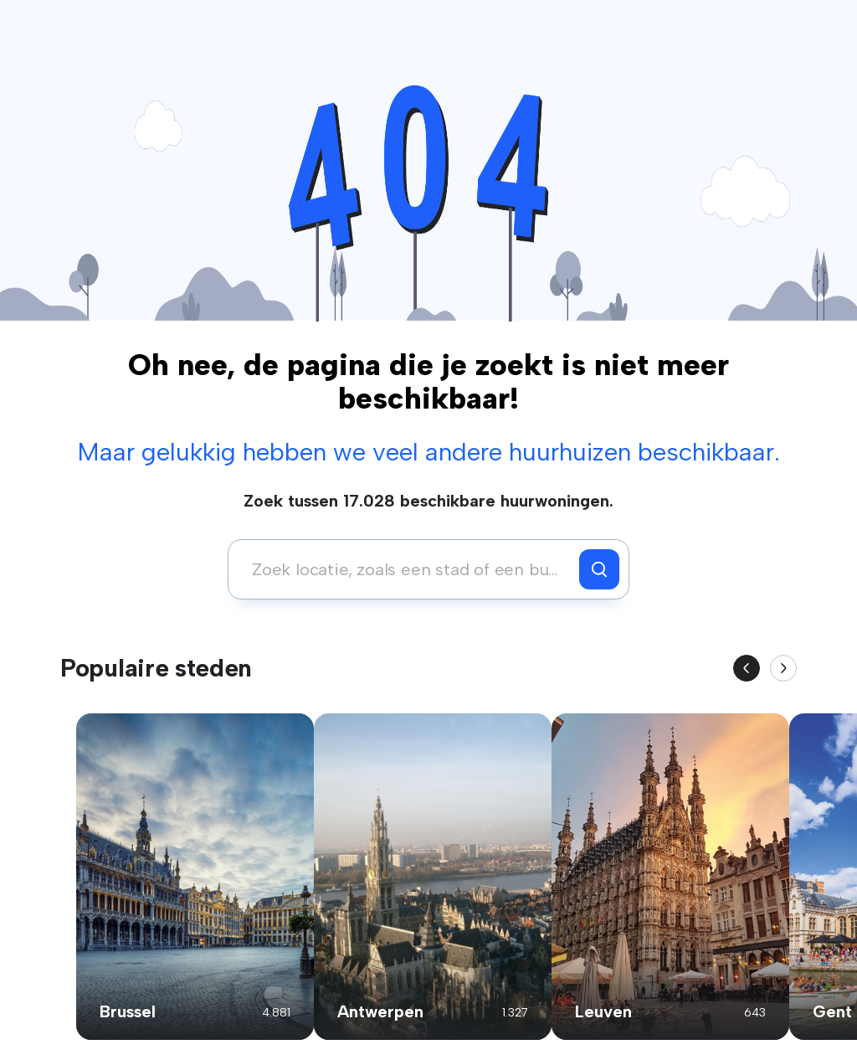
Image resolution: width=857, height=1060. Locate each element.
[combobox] (408, 569)
